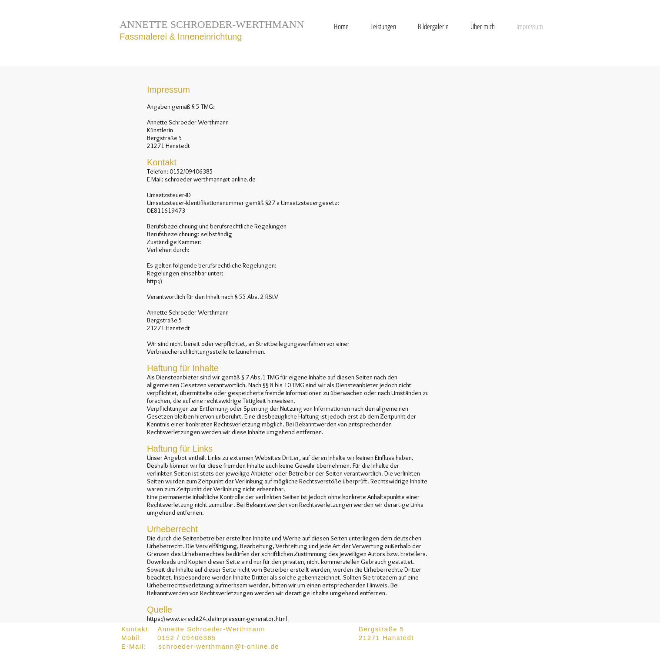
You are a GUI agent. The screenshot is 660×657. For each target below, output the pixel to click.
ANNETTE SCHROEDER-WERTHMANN (212, 24)
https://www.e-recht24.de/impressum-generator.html (217, 619)
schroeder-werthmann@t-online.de (210, 179)
